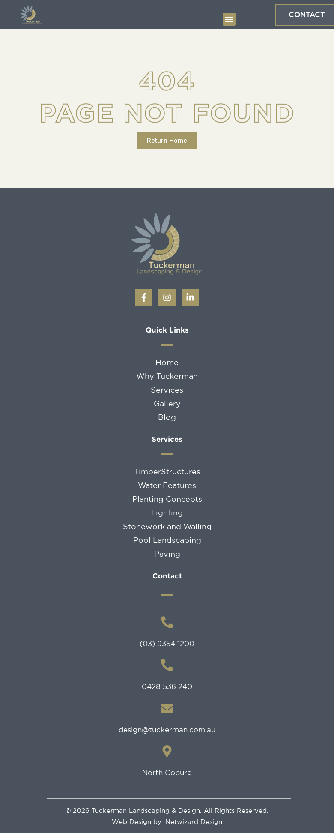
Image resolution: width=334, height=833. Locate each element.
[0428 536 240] (167, 665)
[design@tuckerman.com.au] (167, 708)
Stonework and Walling (167, 526)
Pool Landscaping (167, 540)
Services (167, 389)
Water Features (167, 485)
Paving (167, 553)
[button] (229, 19)
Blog (167, 417)
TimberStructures (167, 471)
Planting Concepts (167, 498)
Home (167, 362)
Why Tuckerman (167, 376)
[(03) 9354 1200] (167, 622)
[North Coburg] (167, 751)
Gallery (167, 403)
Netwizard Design (192, 821)
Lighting (167, 512)
